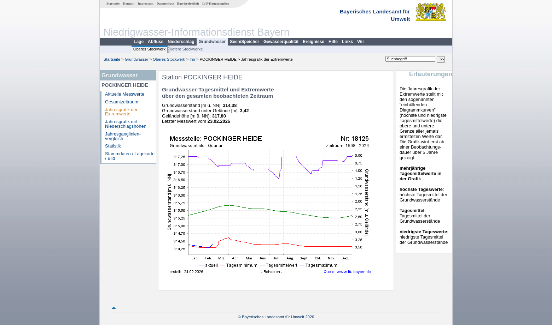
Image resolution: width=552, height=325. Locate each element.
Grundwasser (212, 41)
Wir (360, 41)
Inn (192, 59)
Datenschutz (165, 3)
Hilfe (333, 41)
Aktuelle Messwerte (124, 94)
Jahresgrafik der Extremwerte (121, 112)
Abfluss (155, 41)
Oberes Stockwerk (149, 49)
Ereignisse (313, 41)
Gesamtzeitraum (121, 101)
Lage (139, 41)
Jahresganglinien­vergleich (123, 136)
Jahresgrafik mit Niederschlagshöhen (125, 124)
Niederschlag (181, 41)
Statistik (113, 146)
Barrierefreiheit (188, 3)
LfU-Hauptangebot (215, 3)
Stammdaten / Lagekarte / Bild (130, 156)
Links (347, 41)
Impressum (145, 3)
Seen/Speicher (244, 41)
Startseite (113, 3)
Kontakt (129, 3)
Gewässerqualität (280, 41)
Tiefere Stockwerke (186, 49)
